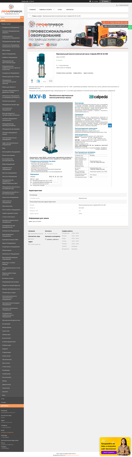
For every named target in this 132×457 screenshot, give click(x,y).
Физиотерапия (6, 327)
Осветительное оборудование (7, 201)
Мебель (4, 381)
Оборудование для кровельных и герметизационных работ (10, 181)
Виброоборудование (8, 164)
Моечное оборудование (9, 173)
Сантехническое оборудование (7, 109)
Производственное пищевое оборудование (10, 303)
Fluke (3, 148)
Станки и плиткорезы (8, 217)
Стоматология (6, 366)
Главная (32, 9)
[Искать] (22, 17)
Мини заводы (6, 50)
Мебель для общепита (8, 87)
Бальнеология (6, 338)
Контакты (69, 9)
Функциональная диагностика (11, 320)
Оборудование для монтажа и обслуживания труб (11, 187)
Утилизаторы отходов (8, 292)
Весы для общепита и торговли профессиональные (11, 114)
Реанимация (6, 370)
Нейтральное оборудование (10, 254)
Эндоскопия (5, 331)
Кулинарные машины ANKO (10, 239)
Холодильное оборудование (10, 27)
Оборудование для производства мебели (8, 124)
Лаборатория (6, 334)
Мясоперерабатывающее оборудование (10, 258)
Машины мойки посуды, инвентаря (9, 274)
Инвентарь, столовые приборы (8, 263)
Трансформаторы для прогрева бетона (8, 226)
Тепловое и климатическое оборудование (10, 221)
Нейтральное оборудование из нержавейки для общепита (11, 96)
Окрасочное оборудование (10, 197)
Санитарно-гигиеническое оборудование (10, 309)
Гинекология (6, 388)
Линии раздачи (6, 250)
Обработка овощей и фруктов (11, 285)
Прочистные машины (8, 155)
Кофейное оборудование (9, 57)
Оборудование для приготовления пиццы (8, 61)
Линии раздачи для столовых (11, 76)
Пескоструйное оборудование (11, 152)
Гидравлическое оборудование (7, 168)
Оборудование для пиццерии (11, 129)
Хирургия (5, 349)
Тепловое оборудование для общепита (10, 31)
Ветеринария (6, 324)
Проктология (6, 363)
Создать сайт (25, 1)
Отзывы (3, 402)
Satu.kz (74, 453)
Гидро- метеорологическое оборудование (10, 143)
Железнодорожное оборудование (7, 235)
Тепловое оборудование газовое (9, 133)
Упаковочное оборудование (10, 231)
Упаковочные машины (9, 101)
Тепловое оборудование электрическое (9, 119)
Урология (5, 391)
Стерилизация (6, 352)
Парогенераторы (7, 206)
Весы (3, 395)
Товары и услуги (6, 24)
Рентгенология (6, 377)
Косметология (6, 356)
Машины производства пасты (11, 289)
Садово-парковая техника (10, 213)
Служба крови (6, 374)
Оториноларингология (8, 341)
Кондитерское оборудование (11, 247)
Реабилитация (6, 345)
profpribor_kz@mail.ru (7, 432)
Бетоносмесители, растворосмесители (8, 159)
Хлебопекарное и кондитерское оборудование (11, 37)
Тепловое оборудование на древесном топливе (10, 91)
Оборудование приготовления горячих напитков (9, 81)
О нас (2, 399)
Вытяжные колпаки (8, 278)
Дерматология (6, 384)
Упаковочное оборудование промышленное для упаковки (11, 45)
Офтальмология (7, 359)
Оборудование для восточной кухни (11, 268)
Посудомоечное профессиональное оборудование (8, 315)
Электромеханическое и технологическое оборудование (9, 297)
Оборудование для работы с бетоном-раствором (10, 193)
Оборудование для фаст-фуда (11, 41)
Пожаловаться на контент (72, 455)
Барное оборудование (9, 54)
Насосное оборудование (9, 176)
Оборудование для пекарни (10, 282)
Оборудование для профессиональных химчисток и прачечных (11, 67)
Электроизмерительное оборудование (9, 138)
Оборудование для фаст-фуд (10, 104)
